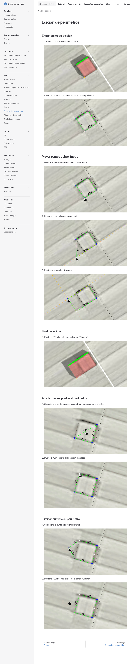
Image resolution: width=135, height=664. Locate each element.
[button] (17, 11)
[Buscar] (47, 3)
